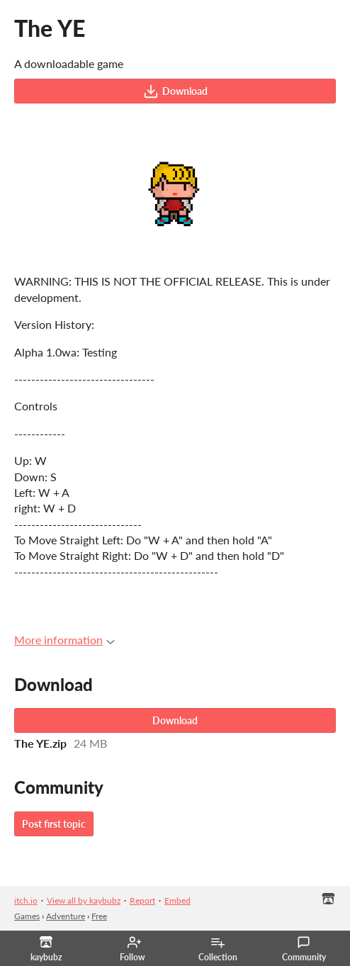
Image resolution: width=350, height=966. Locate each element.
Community (304, 949)
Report (142, 900)
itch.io (26, 900)
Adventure (65, 916)
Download (175, 91)
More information (64, 639)
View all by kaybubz (83, 900)
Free (99, 916)
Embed (177, 900)
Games (27, 916)
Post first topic (54, 824)
